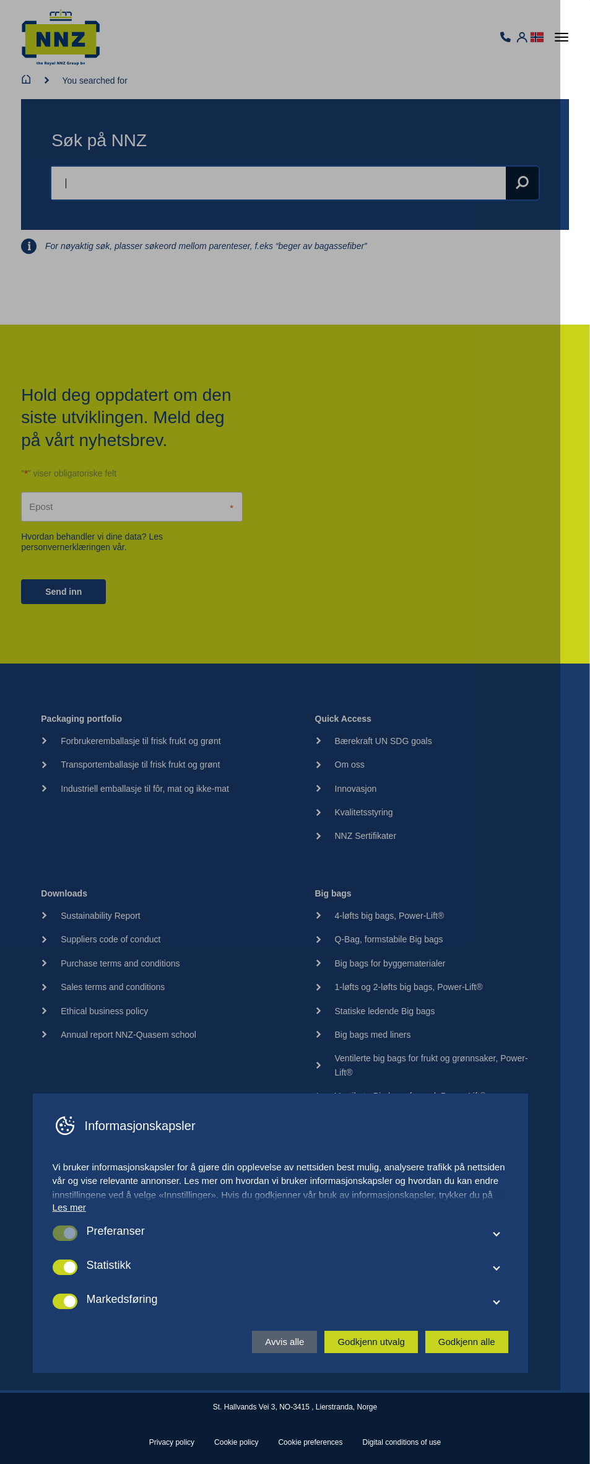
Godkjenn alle (481, 1414)
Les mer (84, 1279)
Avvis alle (299, 1414)
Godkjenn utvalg (385, 1414)
